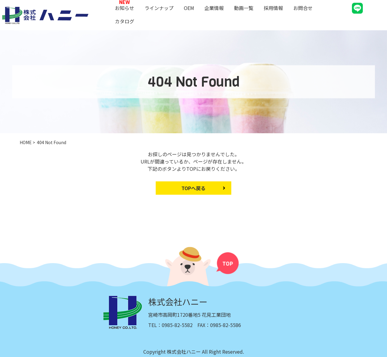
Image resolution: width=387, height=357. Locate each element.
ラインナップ (159, 8)
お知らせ (124, 8)
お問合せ (303, 8)
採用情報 (273, 8)
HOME (26, 142)
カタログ (124, 21)
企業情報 (214, 8)
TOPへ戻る (193, 188)
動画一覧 (243, 8)
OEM (189, 8)
